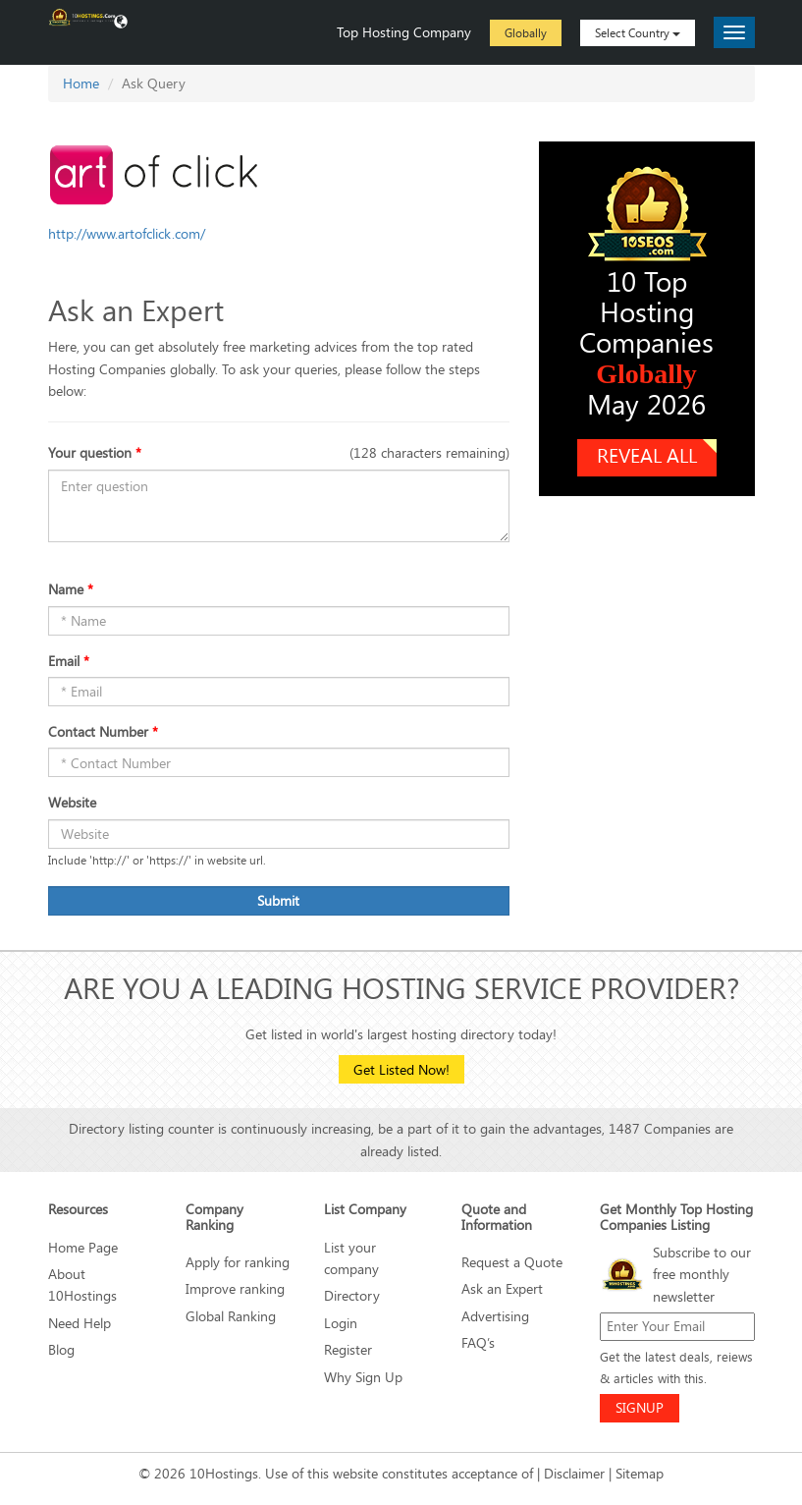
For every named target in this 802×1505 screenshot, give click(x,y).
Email (68, 660)
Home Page (83, 1247)
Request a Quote (511, 1262)
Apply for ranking (238, 1262)
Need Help (79, 1322)
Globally (526, 32)
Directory (352, 1295)
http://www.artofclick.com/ (126, 233)
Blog (61, 1349)
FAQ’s (478, 1342)
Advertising (495, 1316)
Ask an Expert (502, 1288)
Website (72, 802)
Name (70, 589)
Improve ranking (235, 1288)
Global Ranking (231, 1316)
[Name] (278, 834)
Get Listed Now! (401, 1069)
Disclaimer (574, 1473)
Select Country (637, 32)
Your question (94, 452)
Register (348, 1349)
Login (340, 1322)
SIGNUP (639, 1407)
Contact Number (103, 731)
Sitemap (639, 1473)
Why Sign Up (363, 1376)
